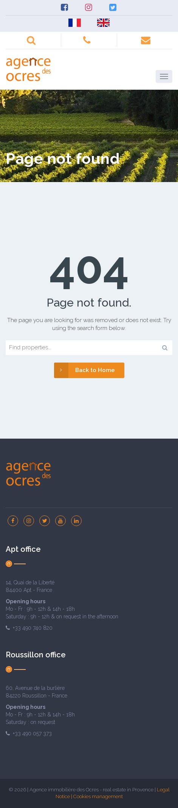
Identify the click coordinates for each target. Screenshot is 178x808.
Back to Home (84, 370)
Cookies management (98, 796)
